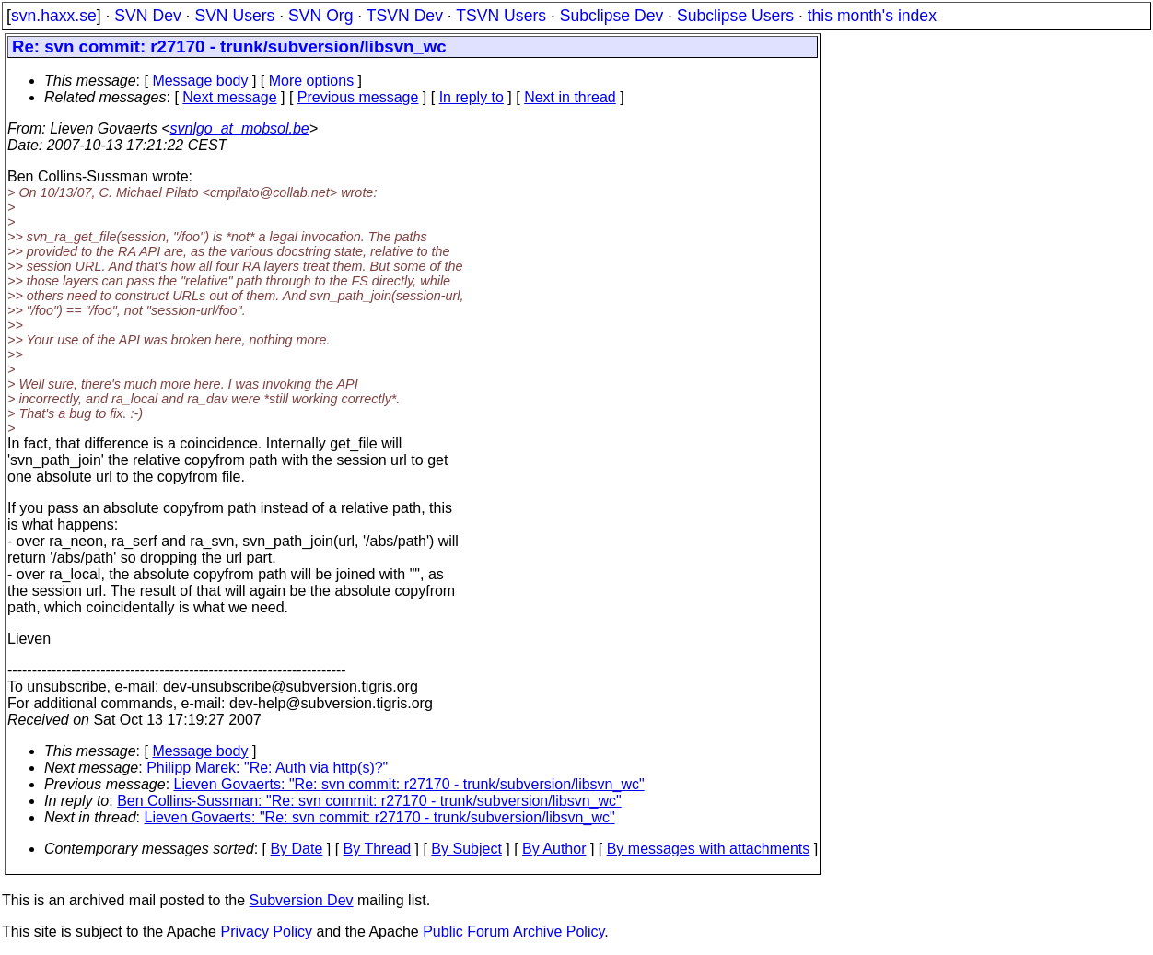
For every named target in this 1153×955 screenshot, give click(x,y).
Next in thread (570, 97)
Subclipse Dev (611, 15)
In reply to (471, 97)
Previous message (358, 97)
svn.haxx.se (54, 15)
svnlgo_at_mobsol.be (239, 128)
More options (312, 80)
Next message (229, 97)
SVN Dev (147, 15)
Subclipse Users (735, 15)
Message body (200, 80)
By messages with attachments (708, 848)
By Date (296, 848)
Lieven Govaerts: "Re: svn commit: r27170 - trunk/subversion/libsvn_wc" (409, 784)
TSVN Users (501, 15)
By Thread (378, 848)
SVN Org (320, 15)
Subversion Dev (302, 900)
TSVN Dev (405, 15)
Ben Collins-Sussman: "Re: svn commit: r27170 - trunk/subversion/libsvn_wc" (369, 801)
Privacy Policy (266, 931)
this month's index (872, 15)
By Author (554, 848)
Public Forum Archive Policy (513, 931)
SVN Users (234, 15)
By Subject (466, 848)
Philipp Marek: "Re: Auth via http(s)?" (267, 767)
